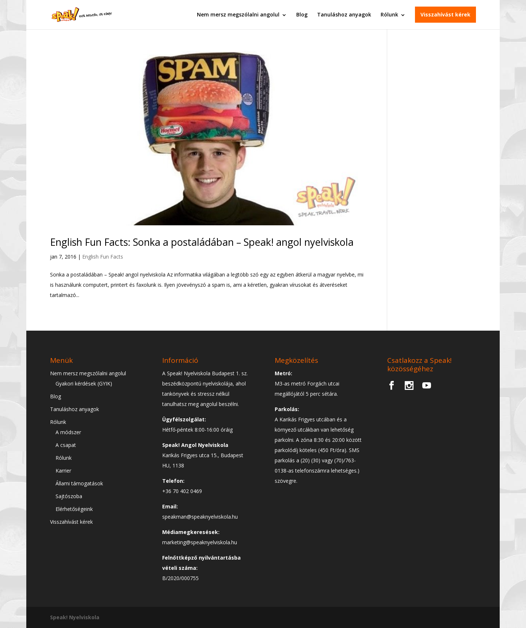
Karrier (63, 470)
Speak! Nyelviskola (74, 617)
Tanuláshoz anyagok (344, 14)
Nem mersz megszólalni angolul (238, 14)
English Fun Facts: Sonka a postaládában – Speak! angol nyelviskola (202, 242)
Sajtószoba (69, 496)
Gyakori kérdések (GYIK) (84, 383)
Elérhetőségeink (74, 508)
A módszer (68, 432)
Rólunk (389, 14)
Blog (302, 14)
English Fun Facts (102, 256)
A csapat (66, 444)
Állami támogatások (79, 483)
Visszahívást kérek (445, 14)
